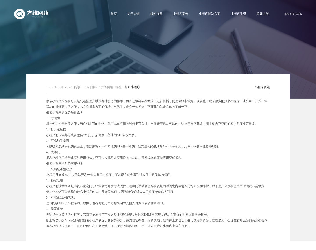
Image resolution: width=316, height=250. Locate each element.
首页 (114, 14)
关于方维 (133, 14)
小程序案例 (180, 14)
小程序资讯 (238, 14)
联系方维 (263, 14)
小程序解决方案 (209, 14)
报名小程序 (132, 87)
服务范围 (156, 14)
